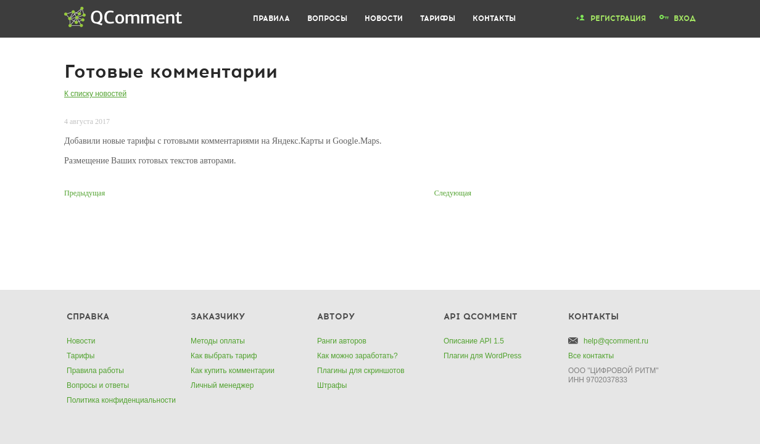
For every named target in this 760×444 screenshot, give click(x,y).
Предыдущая (84, 193)
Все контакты (591, 356)
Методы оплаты (218, 341)
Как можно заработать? (357, 356)
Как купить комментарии (233, 370)
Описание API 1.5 (474, 341)
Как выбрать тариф (224, 356)
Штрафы (332, 385)
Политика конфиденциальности (121, 400)
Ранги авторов (341, 341)
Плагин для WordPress (482, 356)
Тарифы (437, 18)
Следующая (452, 193)
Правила (271, 18)
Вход (685, 18)
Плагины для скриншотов (361, 370)
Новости (384, 18)
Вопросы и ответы (98, 385)
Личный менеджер (222, 385)
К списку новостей (95, 93)
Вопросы (327, 18)
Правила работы (95, 370)
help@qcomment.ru (616, 341)
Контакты (494, 18)
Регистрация (618, 18)
